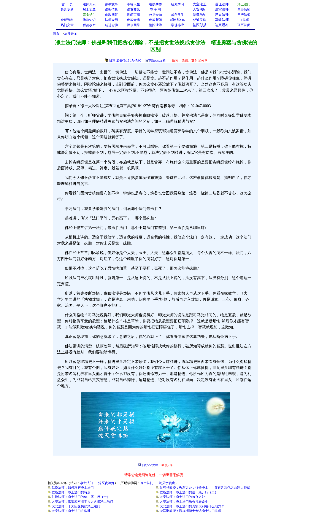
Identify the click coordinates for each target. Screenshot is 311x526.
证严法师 (243, 25)
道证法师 (222, 4)
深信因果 (133, 25)
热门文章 (67, 25)
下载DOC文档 (156, 60)
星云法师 (243, 9)
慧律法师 (199, 14)
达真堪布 (222, 25)
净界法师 (222, 14)
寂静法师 (222, 20)
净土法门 (86, 483)
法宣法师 (222, 9)
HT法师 (243, 20)
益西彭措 (199, 25)
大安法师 (199, 9)
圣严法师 (243, 14)
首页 (56, 33)
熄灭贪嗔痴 (106, 483)
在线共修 (155, 4)
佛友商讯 (133, 9)
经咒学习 (177, 4)
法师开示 (70, 33)
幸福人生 (133, 4)
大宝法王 (199, 4)
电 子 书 (155, 9)
